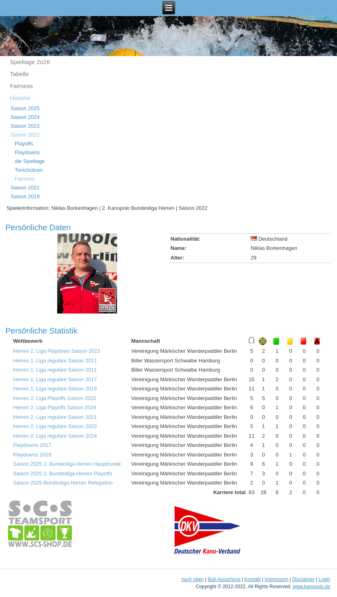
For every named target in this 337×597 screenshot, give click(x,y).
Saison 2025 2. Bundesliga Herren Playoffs (62, 473)
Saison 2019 (25, 196)
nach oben (192, 579)
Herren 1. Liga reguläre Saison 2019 (55, 389)
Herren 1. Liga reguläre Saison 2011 (55, 361)
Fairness (21, 85)
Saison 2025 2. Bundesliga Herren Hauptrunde (67, 464)
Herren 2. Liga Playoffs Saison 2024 (54, 407)
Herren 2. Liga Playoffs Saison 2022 (54, 398)
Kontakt (252, 579)
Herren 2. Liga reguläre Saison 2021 (55, 417)
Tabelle (19, 73)
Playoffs (24, 144)
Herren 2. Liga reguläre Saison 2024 (55, 436)
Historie (20, 97)
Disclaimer (303, 579)
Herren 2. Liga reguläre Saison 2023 (55, 426)
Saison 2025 (25, 108)
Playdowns (27, 152)
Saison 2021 (25, 188)
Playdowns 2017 (32, 445)
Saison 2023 (25, 126)
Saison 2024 (25, 117)
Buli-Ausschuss (223, 579)
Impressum (276, 579)
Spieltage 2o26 (30, 61)
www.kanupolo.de (311, 586)
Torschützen (29, 170)
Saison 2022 (25, 135)
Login (324, 579)
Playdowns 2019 (32, 455)
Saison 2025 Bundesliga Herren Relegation (63, 483)
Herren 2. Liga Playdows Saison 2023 (56, 351)
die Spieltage (30, 161)
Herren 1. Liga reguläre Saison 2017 (55, 379)
